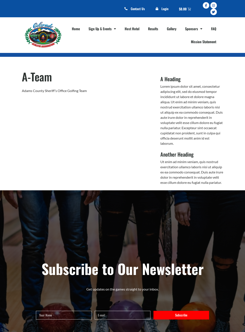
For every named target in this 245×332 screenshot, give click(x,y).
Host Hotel (132, 28)
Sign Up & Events (102, 29)
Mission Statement (203, 41)
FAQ (213, 28)
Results (153, 28)
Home (76, 28)
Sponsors (193, 29)
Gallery (171, 28)
